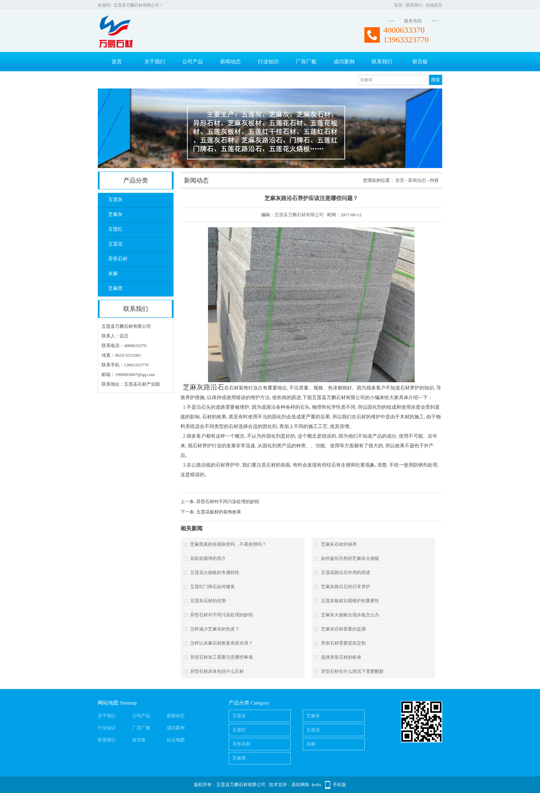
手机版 (339, 784)
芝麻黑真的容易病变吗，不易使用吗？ (228, 544)
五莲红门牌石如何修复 (212, 586)
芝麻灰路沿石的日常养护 (345, 586)
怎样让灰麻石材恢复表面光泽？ (221, 643)
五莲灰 (115, 199)
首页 (398, 5)
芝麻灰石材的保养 (339, 544)
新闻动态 (230, 61)
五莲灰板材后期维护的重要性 (350, 600)
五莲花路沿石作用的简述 (345, 572)
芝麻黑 (115, 288)
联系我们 (414, 5)
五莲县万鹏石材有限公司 (299, 214)
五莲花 (115, 244)
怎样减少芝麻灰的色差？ (214, 629)
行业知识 (268, 61)
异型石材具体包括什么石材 (217, 671)
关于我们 (154, 61)
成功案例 (344, 61)
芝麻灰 (115, 214)
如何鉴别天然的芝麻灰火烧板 (350, 558)
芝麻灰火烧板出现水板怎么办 (350, 614)
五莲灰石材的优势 (208, 600)
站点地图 (176, 739)
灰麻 (113, 273)
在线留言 (434, 5)
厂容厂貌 (306, 61)
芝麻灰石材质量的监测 (343, 629)
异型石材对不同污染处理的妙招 (227, 501)
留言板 (420, 61)
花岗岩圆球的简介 (208, 558)
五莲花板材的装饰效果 (218, 511)
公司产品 (192, 61)
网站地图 (108, 703)
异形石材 (117, 258)
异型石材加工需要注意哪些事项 (221, 657)
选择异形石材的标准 (341, 657)
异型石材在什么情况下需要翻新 (352, 671)
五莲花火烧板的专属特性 (214, 572)
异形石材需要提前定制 (343, 643)
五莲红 (115, 229)
